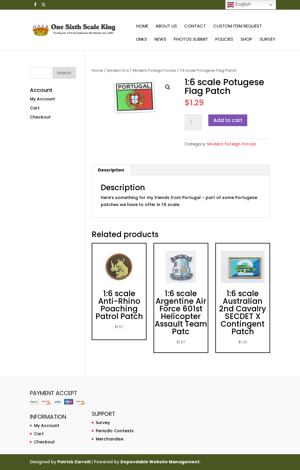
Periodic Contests (115, 431)
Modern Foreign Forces (154, 70)
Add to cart (227, 120)
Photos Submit (191, 39)
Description (111, 170)
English (239, 4)
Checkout (40, 117)
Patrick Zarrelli (74, 462)
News (160, 39)
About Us (166, 26)
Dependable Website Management (160, 462)
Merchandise (109, 439)
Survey (267, 39)
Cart (35, 108)
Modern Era (118, 70)
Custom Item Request (237, 26)
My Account (42, 99)
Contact (195, 26)
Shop (246, 39)
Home (142, 26)
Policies (224, 39)
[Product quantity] (193, 122)
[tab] (111, 170)
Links (141, 39)
